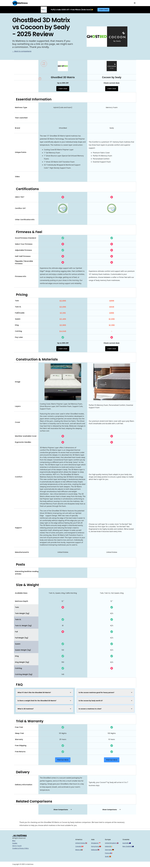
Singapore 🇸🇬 (95, 843)
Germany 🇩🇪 (109, 850)
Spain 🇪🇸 (108, 856)
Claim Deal (103, 9)
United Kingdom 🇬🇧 (111, 843)
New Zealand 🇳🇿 (128, 846)
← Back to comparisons (21, 51)
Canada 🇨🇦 (79, 846)
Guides (14, 843)
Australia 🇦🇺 (127, 843)
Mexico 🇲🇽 (78, 850)
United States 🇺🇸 (81, 843)
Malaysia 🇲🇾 (95, 850)
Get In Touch (17, 846)
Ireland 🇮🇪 (108, 846)
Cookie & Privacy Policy (20, 848)
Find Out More (62, 760)
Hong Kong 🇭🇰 (96, 846)
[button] (135, 3)
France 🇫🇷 (108, 853)
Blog (13, 841)
